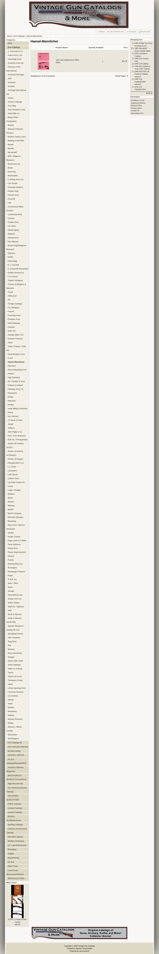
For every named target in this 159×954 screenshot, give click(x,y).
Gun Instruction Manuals (18, 747)
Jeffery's (11, 428)
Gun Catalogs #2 (15, 743)
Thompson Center (15, 680)
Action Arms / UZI (15, 55)
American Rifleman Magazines (15, 769)
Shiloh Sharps (13, 603)
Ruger (10, 575)
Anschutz (12, 82)
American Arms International (13, 69)
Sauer (10, 587)
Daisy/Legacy (13, 230)
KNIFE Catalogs (14, 804)
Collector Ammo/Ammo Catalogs (16, 831)
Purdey (11, 560)
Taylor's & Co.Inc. (15, 676)
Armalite (11, 86)
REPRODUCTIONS (16, 878)
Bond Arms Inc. (14, 164)
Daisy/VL (11, 234)
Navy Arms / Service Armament (15, 527)
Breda (10, 168)
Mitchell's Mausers (15, 517)
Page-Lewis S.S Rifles (17, 541)
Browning (12, 172)
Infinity (10, 397)
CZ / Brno (12, 226)
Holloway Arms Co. (16, 389)
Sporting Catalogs (15, 825)
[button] (101, 32)
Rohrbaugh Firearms (16, 572)
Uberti (10, 684)
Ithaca (10, 412)
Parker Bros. (13, 548)
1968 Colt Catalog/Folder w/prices (140, 81)
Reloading (12, 849)
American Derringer (16, 75)
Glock (10, 343)
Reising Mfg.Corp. (15, 564)
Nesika (11, 533)
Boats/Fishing (13, 858)
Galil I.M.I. (12, 331)
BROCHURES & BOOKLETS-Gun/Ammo (16, 777)
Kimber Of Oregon (15, 459)
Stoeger (11, 657)
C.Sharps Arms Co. (16, 179)
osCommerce (84, 951)
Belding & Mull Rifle (16, 141)
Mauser (11, 502)
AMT (10, 78)
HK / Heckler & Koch (16, 381)
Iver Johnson (13, 416)
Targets (11, 854)
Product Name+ (62, 47)
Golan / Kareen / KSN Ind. (16, 348)
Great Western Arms (16, 354)
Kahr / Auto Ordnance (17, 436)
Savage (11, 591)
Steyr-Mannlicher (15, 653)
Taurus (10, 673)
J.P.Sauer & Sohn (15, 420)
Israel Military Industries (17, 409)
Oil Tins (11, 862)
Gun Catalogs (19, 36)
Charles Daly (13, 191)
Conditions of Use (137, 100)
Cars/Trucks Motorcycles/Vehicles (15, 872)
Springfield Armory (15, 634)
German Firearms (15, 339)
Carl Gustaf (12, 183)
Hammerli (12, 366)
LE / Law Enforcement (17, 845)
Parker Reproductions (17, 552)
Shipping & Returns (138, 103)
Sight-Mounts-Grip (15, 784)
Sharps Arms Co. (15, 599)
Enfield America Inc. (16, 273)
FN (9, 300)
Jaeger (11, 424)
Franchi (11, 311)
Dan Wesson (13, 242)
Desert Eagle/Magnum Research (16, 247)
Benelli (10, 144)
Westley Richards (15, 719)
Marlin (10, 498)
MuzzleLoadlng (14, 751)
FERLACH (12, 296)
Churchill (11, 199)
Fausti (10, 292)
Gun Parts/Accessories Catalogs (16, 790)
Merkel (10, 509)
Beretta (11, 148)
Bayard (11, 125)
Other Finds (13, 866)
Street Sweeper (14, 665)
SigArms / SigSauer (16, 607)
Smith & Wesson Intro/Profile (14, 620)
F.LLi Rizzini (13, 276)
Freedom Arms (14, 319)
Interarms (12, 401)
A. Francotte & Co (15, 51)
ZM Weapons (13, 739)
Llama (10, 486)
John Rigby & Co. (15, 432)
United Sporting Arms (16, 688)
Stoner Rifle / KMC (15, 661)
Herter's (11, 374)
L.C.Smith (12, 467)
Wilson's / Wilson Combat (14, 729)
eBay (10, 43)
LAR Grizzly (13, 475)
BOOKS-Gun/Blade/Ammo (13, 818)
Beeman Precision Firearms (14, 131)
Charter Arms (13, 195)
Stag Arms (12, 641)
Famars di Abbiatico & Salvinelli (16, 286)
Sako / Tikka (13, 583)
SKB (9, 610)
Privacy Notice (136, 108)
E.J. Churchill (13, 265)
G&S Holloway (14, 323)
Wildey (10, 723)
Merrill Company (14, 513)
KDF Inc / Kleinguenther (18, 440)
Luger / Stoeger (14, 490)
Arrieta (10, 98)
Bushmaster (13, 176)
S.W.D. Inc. (12, 579)
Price (125, 47)
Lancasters (12, 471)
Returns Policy (136, 105)
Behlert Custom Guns (17, 137)
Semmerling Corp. (15, 595)
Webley (11, 715)
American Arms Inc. (16, 63)
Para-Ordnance (14, 544)
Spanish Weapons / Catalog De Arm (15, 628)
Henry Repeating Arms (17, 370)
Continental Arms (15, 214)
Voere (10, 704)
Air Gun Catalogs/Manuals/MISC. (16, 761)
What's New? (11, 882)
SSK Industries (14, 638)
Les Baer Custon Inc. (16, 482)
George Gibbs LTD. (16, 335)
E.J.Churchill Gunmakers (18, 269)
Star (9, 645)
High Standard (14, 377)
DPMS (10, 257)
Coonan (11, 218)
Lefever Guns (13, 478)
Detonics (11, 253)
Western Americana (16, 841)
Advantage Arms (15, 59)
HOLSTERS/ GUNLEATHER (12, 798)
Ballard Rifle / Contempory (12, 119)
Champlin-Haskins (15, 187)
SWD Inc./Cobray (15, 669)
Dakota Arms (13, 238)
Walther (11, 707)
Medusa (11, 506)
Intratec (11, 405)
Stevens (11, 649)
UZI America (13, 696)
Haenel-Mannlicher (34, 36)
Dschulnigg (12, 261)
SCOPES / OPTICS (16, 755)
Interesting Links (137, 113)
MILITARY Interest (15, 837)
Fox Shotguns (13, 308)
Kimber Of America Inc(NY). (14, 445)
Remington (12, 568)
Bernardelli (12, 152)
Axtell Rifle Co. (14, 113)
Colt (9, 203)
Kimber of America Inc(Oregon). (14, 453)
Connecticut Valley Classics (14, 209)
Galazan (11, 327)
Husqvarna (12, 393)
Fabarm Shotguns (15, 280)
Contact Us (135, 111)
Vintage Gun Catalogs (86, 946)
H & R (10, 358)
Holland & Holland (15, 385)
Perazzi (11, 556)
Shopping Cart (136, 40)
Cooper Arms (13, 222)
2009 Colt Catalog (141, 64)
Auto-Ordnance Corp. (17, 110)
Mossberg (12, 521)
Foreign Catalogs (15, 304)
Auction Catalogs (15, 102)
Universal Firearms (15, 692)
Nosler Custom (14, 537)
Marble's (11, 494)
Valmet (11, 700)
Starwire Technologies (84, 948)
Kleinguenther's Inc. (16, 463)
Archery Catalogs (15, 808)
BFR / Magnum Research (13, 158)
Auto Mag (12, 106)
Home (9, 36)
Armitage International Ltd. (16, 92)
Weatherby (12, 711)
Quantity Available (96, 47)
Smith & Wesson (15, 614)
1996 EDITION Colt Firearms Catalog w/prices (142, 74)
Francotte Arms (14, 315)
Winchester (12, 735)
